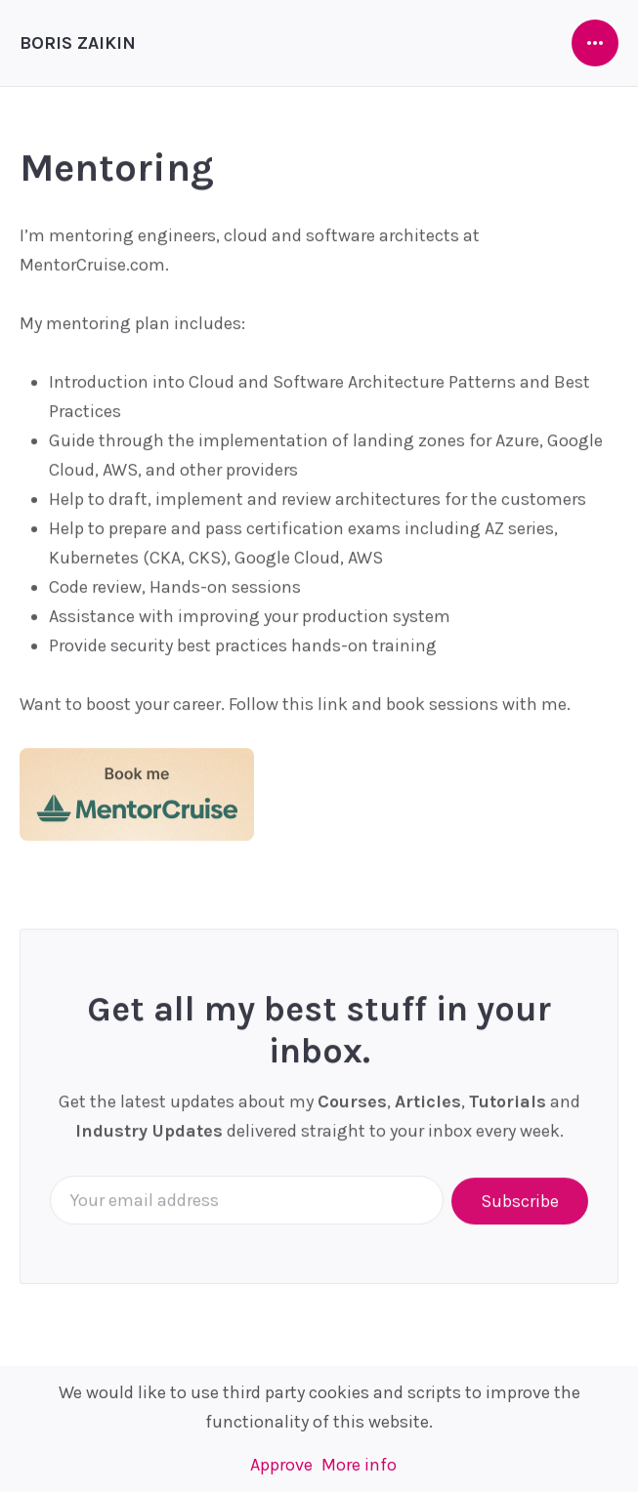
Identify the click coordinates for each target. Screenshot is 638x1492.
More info (359, 1464)
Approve (281, 1464)
